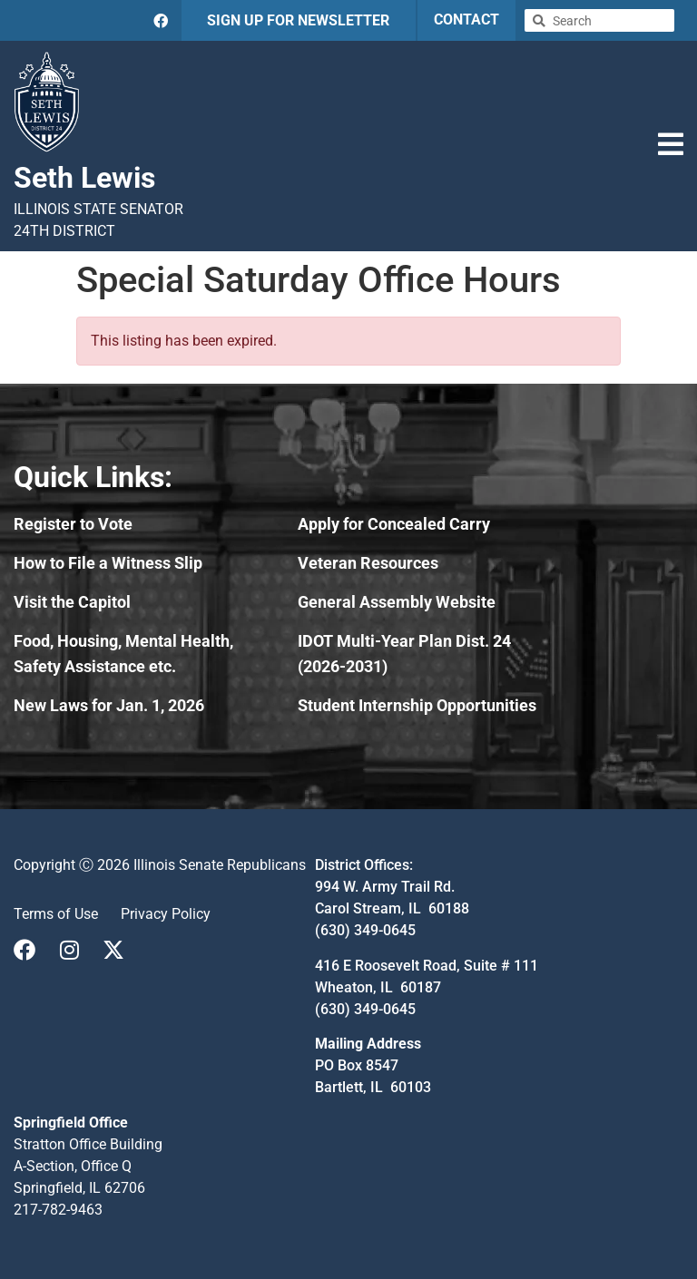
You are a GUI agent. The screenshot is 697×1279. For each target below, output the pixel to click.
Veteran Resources (368, 562)
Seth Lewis (84, 178)
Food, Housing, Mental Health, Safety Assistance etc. (123, 653)
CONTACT (466, 19)
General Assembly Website (397, 601)
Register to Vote (73, 523)
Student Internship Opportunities (417, 705)
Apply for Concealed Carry (394, 523)
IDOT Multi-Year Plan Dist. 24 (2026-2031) (404, 653)
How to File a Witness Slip (108, 562)
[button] (671, 144)
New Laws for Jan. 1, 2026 (109, 705)
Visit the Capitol (72, 601)
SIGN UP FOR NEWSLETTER (298, 20)
